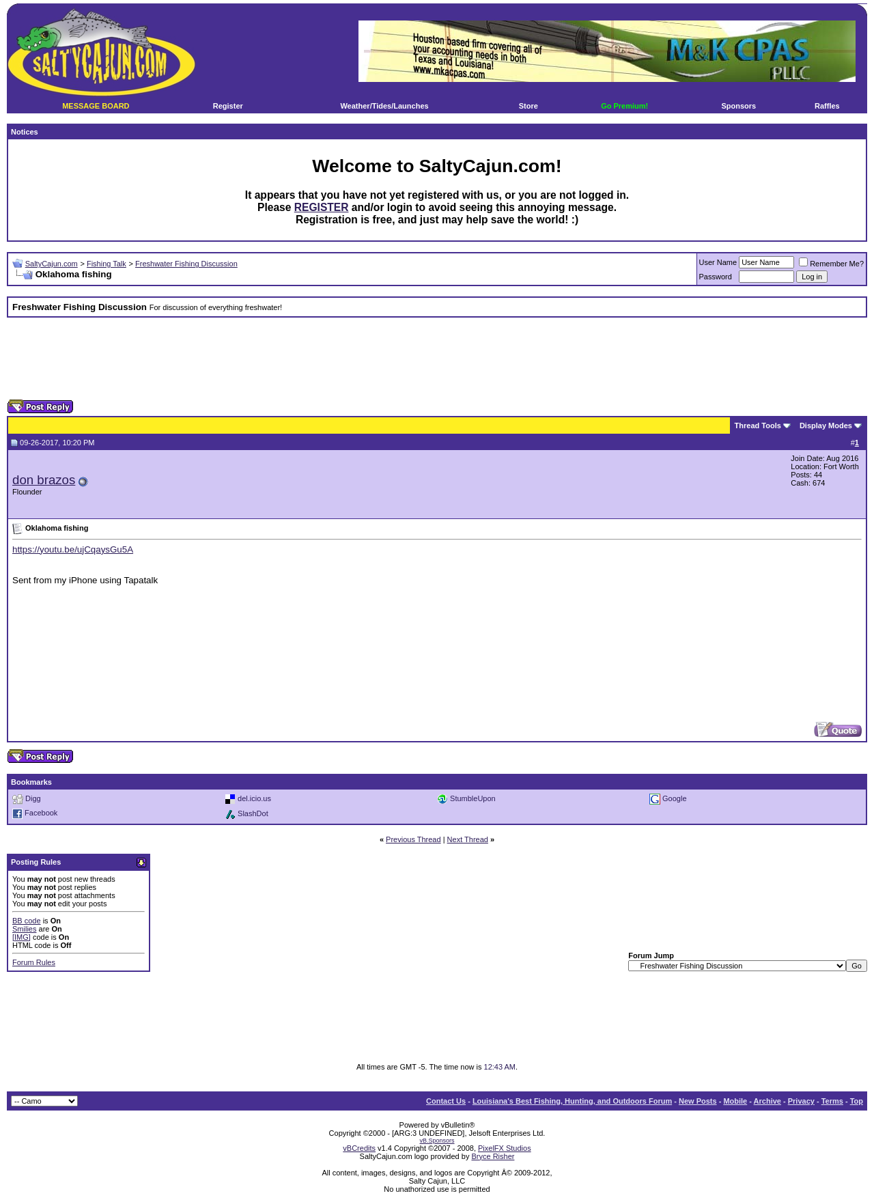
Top (856, 1101)
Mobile (735, 1101)
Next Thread (467, 839)
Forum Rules (33, 962)
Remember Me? (831, 264)
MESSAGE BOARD (95, 106)
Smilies (24, 929)
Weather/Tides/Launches (384, 106)
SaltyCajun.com (51, 264)
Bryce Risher (492, 1156)
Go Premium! (624, 106)
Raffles (827, 106)
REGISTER (321, 207)
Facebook (41, 813)
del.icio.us (254, 798)
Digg (33, 798)
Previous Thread (413, 839)
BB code (26, 921)
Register (228, 106)
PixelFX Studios (504, 1148)
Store (528, 106)
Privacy (801, 1101)
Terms (832, 1101)
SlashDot (253, 813)
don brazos (43, 480)
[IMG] (21, 937)
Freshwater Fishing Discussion (186, 264)
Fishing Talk (106, 264)
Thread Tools (758, 425)
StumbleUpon (473, 798)
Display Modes (826, 425)
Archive (767, 1101)
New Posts (698, 1101)
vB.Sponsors (436, 1140)
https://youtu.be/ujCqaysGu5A (72, 549)
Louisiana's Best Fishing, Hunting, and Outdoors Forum (572, 1101)
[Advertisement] (437, 358)
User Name (718, 262)
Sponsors (738, 106)
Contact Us (446, 1101)
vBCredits (359, 1148)
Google (674, 798)
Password (715, 277)
